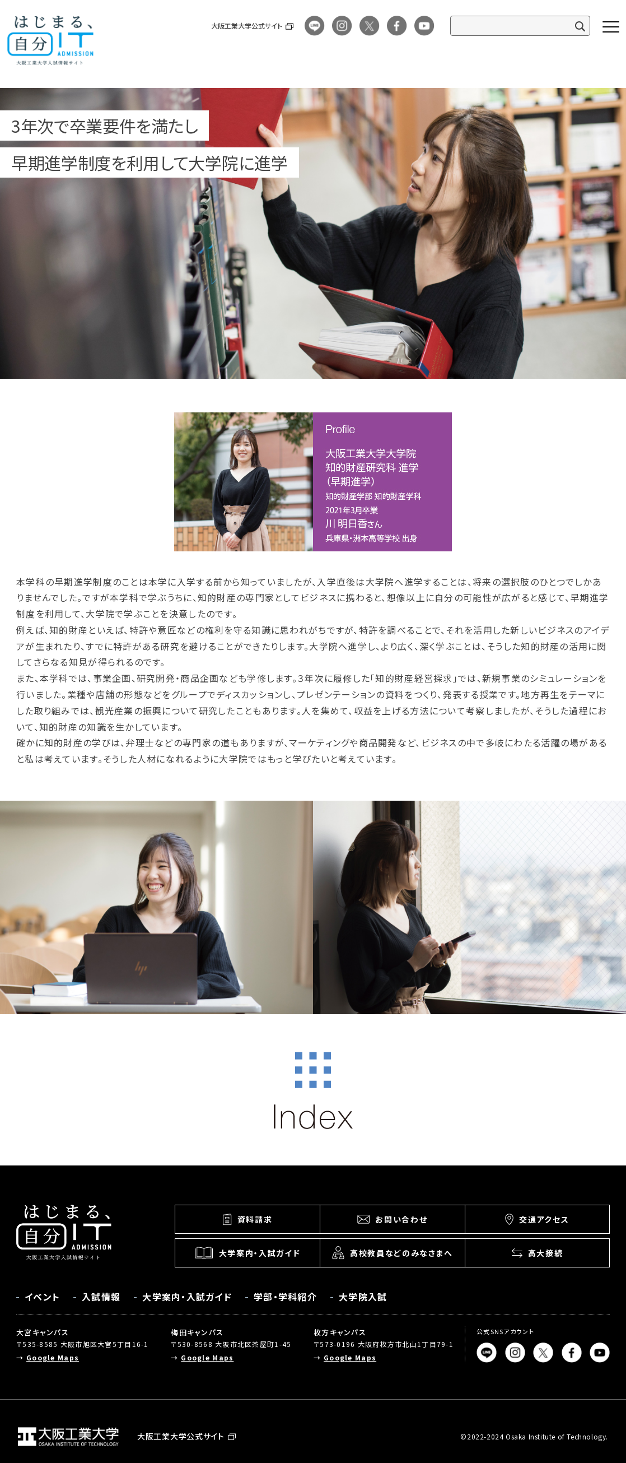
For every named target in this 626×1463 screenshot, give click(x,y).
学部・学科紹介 (285, 1296)
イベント (42, 1296)
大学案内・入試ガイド (187, 1296)
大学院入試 (363, 1296)
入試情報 (101, 1296)
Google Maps (52, 1357)
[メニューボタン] (610, 26)
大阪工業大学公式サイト (246, 25)
